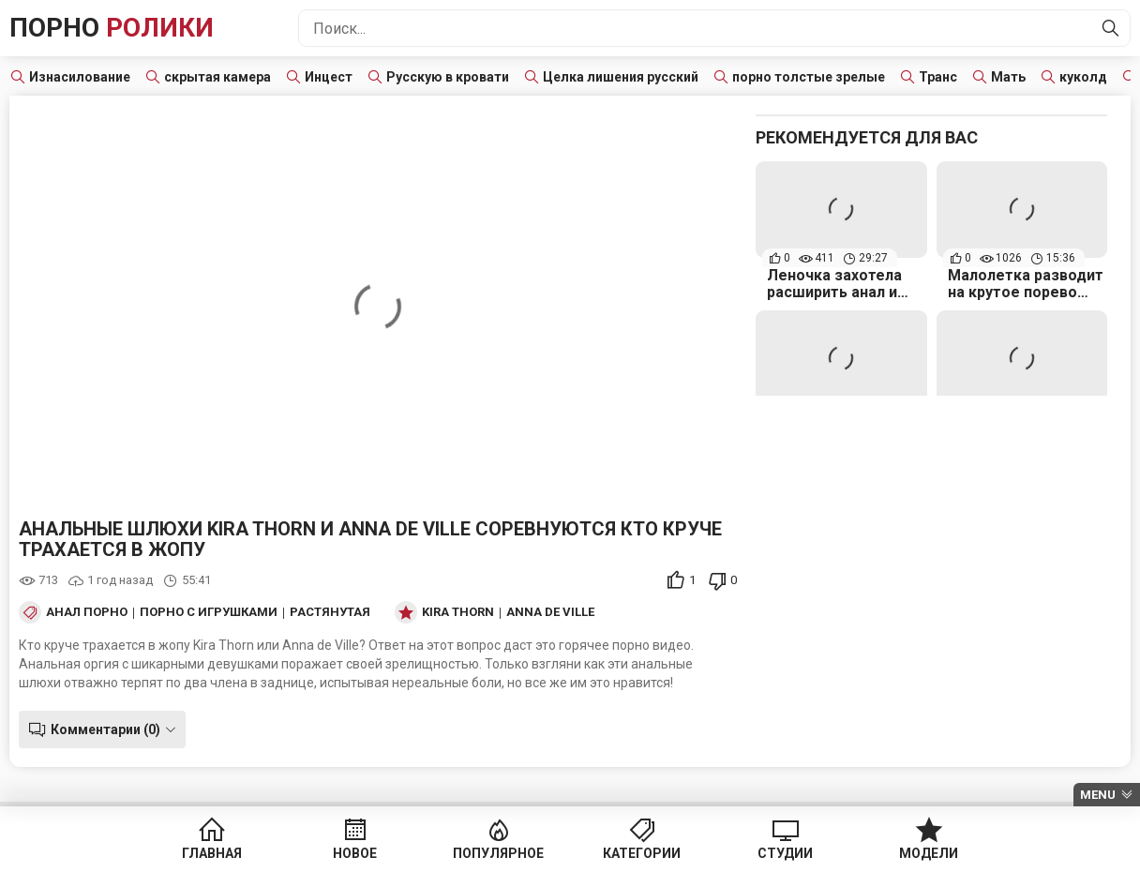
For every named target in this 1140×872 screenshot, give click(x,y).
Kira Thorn (458, 612)
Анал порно (87, 612)
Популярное (498, 853)
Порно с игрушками (209, 612)
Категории (642, 853)
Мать (1008, 76)
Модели (928, 853)
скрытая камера (217, 76)
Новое (355, 853)
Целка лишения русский (620, 76)
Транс (938, 76)
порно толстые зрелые (808, 76)
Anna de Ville (550, 612)
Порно (111, 27)
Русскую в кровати (447, 76)
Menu (1098, 795)
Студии (785, 853)
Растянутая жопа (351, 612)
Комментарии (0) (105, 729)
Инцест (328, 76)
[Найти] (1111, 28)
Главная (212, 853)
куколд (1083, 76)
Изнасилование (79, 76)
